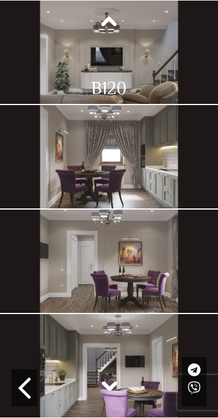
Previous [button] (109, 22)
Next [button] (109, 385)
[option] (109, 52)
